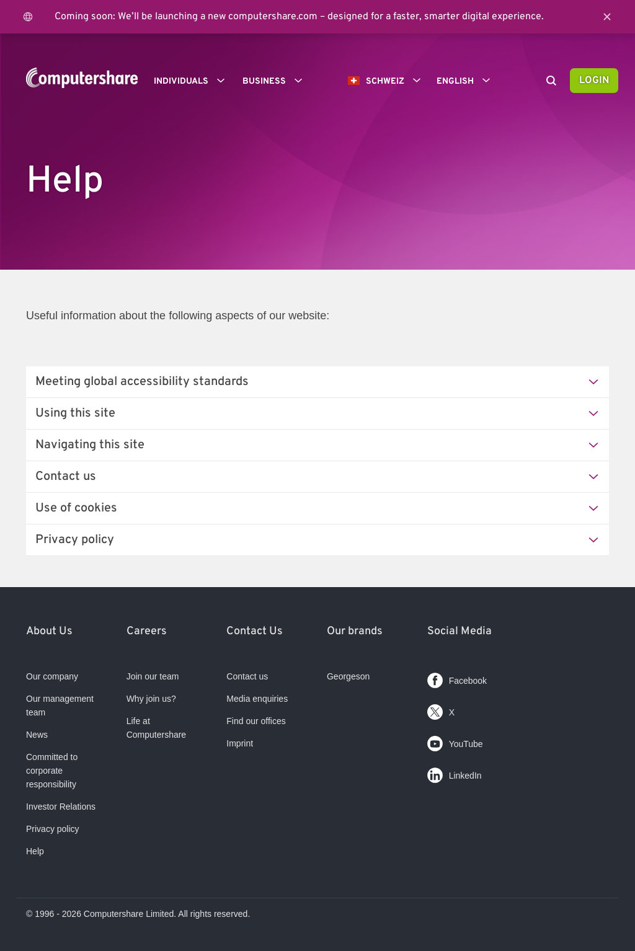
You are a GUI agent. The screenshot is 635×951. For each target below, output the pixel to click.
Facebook (457, 678)
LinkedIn (454, 772)
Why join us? (151, 699)
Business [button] (276, 80)
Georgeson (348, 676)
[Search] (551, 82)
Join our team (153, 676)
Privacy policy (52, 829)
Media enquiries (257, 699)
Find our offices (255, 721)
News (37, 735)
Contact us (247, 676)
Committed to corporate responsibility (52, 770)
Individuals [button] (193, 80)
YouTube (455, 741)
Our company (52, 676)
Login (594, 80)
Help (35, 851)
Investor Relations (60, 807)
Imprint (239, 743)
